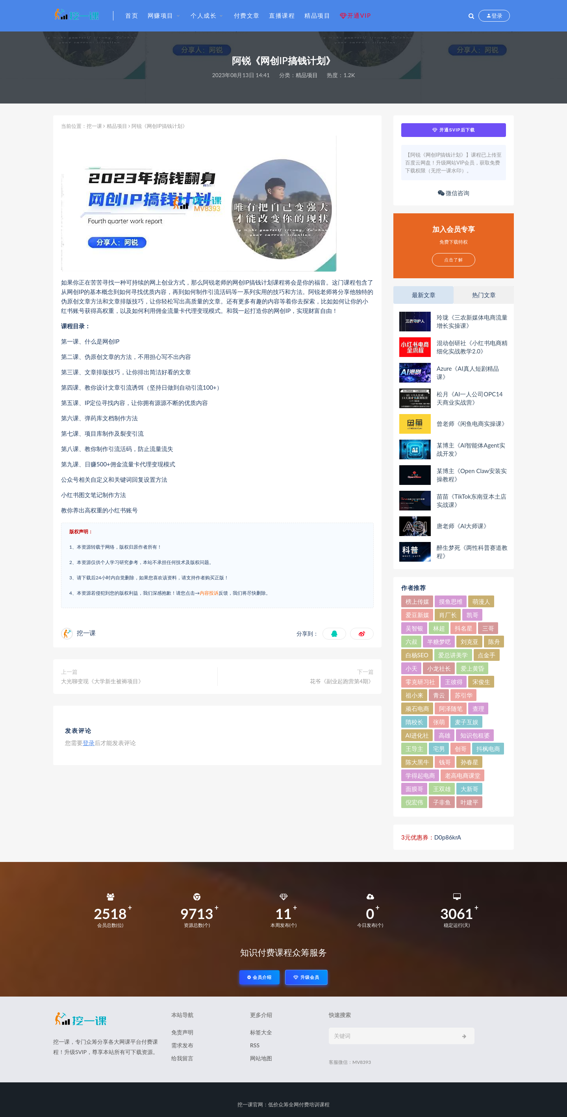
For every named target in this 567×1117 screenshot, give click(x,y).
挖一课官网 (250, 1104)
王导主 (414, 748)
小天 (411, 668)
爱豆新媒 (417, 614)
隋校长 (414, 721)
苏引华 (463, 695)
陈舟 (494, 641)
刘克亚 (469, 641)
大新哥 (469, 788)
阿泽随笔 (451, 708)
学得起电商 (420, 775)
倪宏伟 (414, 802)
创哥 (461, 748)
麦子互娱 (466, 721)
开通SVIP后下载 (453, 130)
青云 (439, 695)
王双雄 (442, 788)
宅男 (439, 748)
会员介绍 (259, 977)
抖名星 (463, 628)
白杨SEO (417, 654)
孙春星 (469, 762)
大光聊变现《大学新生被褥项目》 (102, 681)
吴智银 (414, 628)
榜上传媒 (417, 601)
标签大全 (261, 1032)
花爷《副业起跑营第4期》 (342, 681)
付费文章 (247, 15)
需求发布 (182, 1045)
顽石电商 (417, 708)
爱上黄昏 (472, 668)
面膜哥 (414, 788)
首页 (131, 15)
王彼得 (454, 681)
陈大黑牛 (417, 762)
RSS (254, 1045)
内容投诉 (209, 593)
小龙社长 (439, 668)
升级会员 (306, 977)
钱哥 (445, 762)
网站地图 (261, 1058)
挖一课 (94, 126)
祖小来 (414, 695)
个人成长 (204, 15)
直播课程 (282, 15)
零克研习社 (420, 681)
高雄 (444, 735)
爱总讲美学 (453, 654)
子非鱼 (442, 802)
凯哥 (472, 614)
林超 (439, 628)
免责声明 (182, 1032)
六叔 (411, 641)
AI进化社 (417, 735)
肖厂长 (448, 614)
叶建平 (469, 802)
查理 (478, 708)
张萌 (439, 721)
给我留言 (182, 1058)
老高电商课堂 (462, 775)
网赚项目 (161, 15)
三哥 (488, 628)
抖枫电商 (488, 748)
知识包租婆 (475, 735)
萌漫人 (481, 601)
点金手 (486, 654)
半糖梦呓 (439, 641)
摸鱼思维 (451, 601)
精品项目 (317, 15)
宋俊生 (481, 681)
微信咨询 (454, 192)
